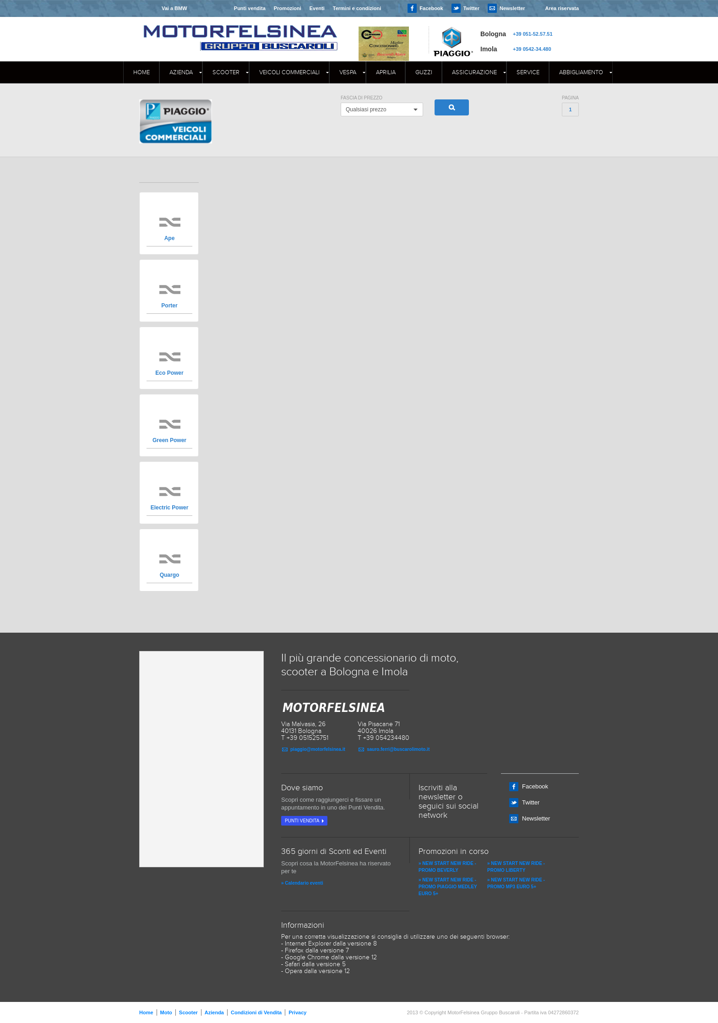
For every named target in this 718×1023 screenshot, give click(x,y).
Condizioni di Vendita (256, 1012)
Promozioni (287, 8)
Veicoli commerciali (289, 72)
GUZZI (423, 72)
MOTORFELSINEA (240, 29)
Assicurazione (474, 72)
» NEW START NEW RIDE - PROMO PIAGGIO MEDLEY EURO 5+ (448, 886)
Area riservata (562, 8)
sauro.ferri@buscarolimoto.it (398, 749)
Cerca (452, 107)
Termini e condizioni (357, 8)
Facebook (431, 8)
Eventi (317, 8)
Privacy (297, 1012)
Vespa (347, 72)
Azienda (181, 72)
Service (528, 72)
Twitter (471, 8)
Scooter (225, 72)
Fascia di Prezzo (361, 97)
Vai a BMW (174, 8)
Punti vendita (250, 8)
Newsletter (512, 8)
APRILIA (386, 72)
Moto (166, 1012)
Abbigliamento (581, 72)
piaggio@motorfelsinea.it (317, 749)
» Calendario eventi (302, 883)
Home (141, 72)
